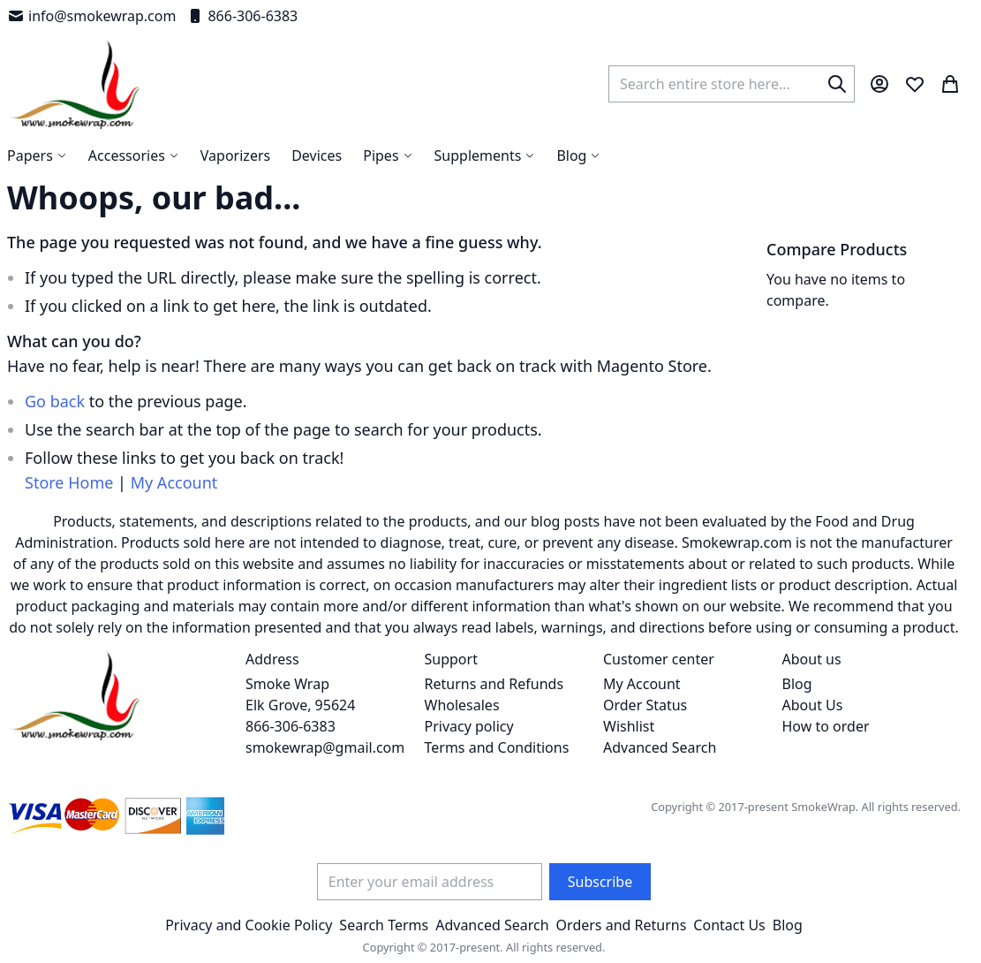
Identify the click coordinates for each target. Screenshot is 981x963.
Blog (797, 684)
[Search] (837, 84)
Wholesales (462, 705)
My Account (174, 482)
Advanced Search (659, 747)
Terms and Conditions (497, 747)
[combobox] (731, 83)
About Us (812, 705)
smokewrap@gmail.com (324, 747)
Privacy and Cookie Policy (248, 925)
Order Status (645, 705)
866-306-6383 (242, 16)
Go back (55, 401)
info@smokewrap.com (91, 16)
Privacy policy (469, 726)
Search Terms (383, 925)
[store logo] (75, 84)
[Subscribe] (600, 881)
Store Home (69, 482)
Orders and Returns (621, 925)
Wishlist (628, 726)
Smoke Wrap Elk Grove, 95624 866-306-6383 (300, 705)
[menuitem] (578, 155)
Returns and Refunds (494, 684)
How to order (826, 726)
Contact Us (729, 925)
